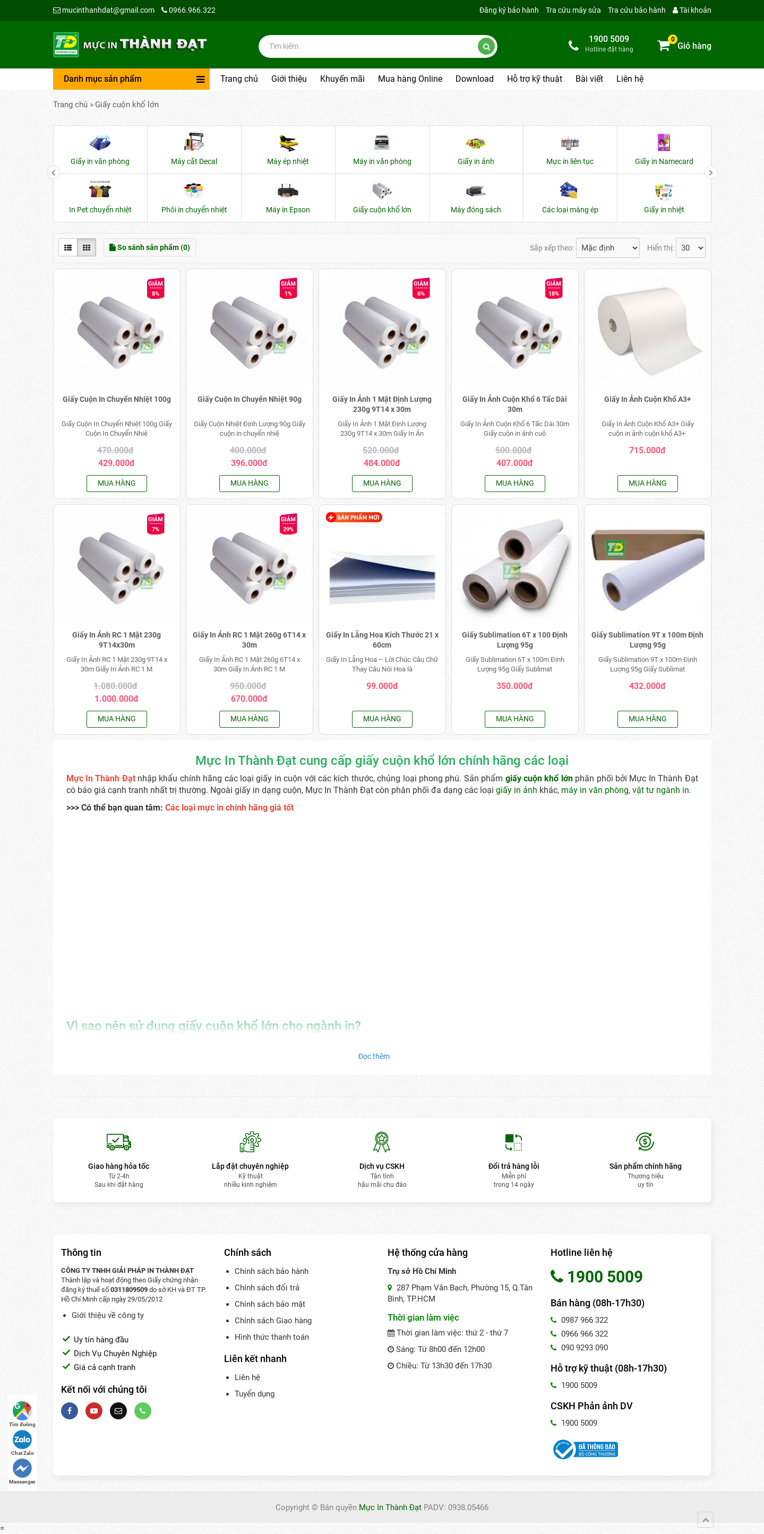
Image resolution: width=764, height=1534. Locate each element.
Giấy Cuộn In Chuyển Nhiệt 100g (117, 399)
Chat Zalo (22, 1443)
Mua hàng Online (410, 79)
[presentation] (53, 172)
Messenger (22, 1472)
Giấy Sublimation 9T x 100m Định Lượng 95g (647, 640)
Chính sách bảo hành (271, 1271)
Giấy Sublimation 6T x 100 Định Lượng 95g (515, 640)
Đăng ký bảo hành (509, 10)
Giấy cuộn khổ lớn (127, 104)
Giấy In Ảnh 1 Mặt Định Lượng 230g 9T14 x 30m (382, 404)
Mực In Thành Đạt (390, 1507)
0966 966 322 (579, 1334)
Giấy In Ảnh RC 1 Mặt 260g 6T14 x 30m (249, 640)
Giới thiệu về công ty (108, 1315)
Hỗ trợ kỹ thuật (534, 79)
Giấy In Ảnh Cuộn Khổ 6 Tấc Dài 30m (514, 404)
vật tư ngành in (660, 790)
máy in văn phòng (595, 790)
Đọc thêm (374, 1056)
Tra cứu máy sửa (573, 10)
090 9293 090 (579, 1347)
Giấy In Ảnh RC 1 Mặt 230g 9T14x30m (116, 640)
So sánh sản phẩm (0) (149, 247)
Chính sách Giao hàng (273, 1320)
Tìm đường (22, 1414)
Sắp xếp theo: (552, 248)
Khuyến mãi (342, 79)
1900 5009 (574, 1385)
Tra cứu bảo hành (637, 10)
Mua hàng (117, 483)
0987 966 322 (579, 1320)
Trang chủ (239, 79)
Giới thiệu (289, 79)
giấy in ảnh (517, 790)
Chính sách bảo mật (270, 1304)
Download (475, 79)
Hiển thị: (660, 248)
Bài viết (589, 79)
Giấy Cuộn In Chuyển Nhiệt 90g (250, 399)
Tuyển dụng (254, 1394)
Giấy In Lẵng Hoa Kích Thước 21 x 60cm (382, 640)
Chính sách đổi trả (267, 1287)
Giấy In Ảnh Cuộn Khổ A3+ (647, 399)
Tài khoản (692, 10)
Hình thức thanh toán (272, 1337)
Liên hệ (629, 79)
